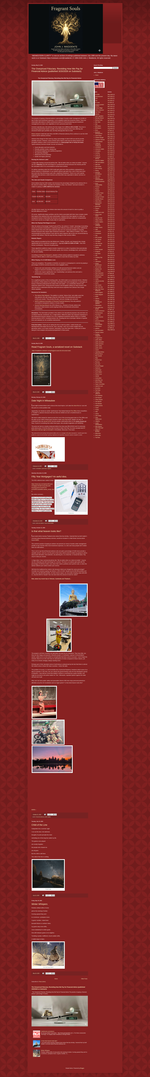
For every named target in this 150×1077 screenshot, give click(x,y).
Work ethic (98, 435)
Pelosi (97, 319)
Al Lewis (97, 102)
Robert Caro (98, 360)
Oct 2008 (110, 289)
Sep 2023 (110, 126)
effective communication (99, 178)
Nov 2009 (110, 265)
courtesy (97, 153)
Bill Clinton (98, 126)
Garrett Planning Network (42, 305)
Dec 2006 (110, 319)
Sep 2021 (110, 142)
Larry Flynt (65, 419)
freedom (97, 191)
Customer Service (97, 157)
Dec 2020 (110, 151)
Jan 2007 (110, 317)
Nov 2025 (110, 98)
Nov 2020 (110, 153)
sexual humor (47, 421)
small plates (98, 378)
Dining (97, 170)
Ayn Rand (97, 112)
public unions (98, 348)
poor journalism (99, 330)
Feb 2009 (110, 283)
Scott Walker (98, 372)
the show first (75, 405)
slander (97, 376)
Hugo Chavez (98, 227)
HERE (37, 540)
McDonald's (98, 277)
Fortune (97, 187)
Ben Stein (97, 122)
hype (96, 229)
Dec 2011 (110, 223)
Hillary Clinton (99, 220)
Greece (97, 208)
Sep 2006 (110, 323)
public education (99, 342)
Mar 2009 (110, 281)
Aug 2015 (110, 189)
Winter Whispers (39, 904)
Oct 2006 (110, 321)
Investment (98, 233)
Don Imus (97, 176)
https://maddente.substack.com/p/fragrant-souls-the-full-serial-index (51, 350)
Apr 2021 (110, 147)
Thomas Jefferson (97, 392)
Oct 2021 (110, 141)
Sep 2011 (110, 227)
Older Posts (84, 978)
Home (56, 978)
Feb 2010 (110, 261)
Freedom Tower (99, 193)
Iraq (96, 235)
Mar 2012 (110, 219)
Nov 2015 (110, 187)
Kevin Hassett (99, 249)
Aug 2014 (110, 199)
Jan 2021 (110, 149)
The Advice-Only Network (42, 295)
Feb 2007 (110, 315)
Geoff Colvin (98, 195)
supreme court (99, 386)
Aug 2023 (110, 128)
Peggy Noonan (99, 317)
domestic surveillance (98, 173)
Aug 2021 (110, 144)
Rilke (96, 358)
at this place (68, 433)
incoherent (98, 231)
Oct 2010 (110, 245)
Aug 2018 (110, 167)
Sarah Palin (98, 370)
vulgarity (49, 468)
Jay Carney (98, 239)
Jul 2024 (110, 116)
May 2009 (110, 277)
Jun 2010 (110, 253)
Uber (96, 411)
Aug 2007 (110, 307)
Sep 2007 (110, 305)
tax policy (97, 388)
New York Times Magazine (99, 289)
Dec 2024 (110, 110)
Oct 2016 (110, 177)
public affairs (98, 340)
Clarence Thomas (100, 139)
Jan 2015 (110, 195)
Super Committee (99, 384)
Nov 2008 (110, 287)
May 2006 (110, 329)
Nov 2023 (110, 124)
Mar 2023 (110, 132)
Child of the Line (39, 825)
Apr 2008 (110, 291)
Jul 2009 (110, 273)
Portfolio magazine (97, 335)
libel (96, 259)
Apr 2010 (110, 257)
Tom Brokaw (98, 403)
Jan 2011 (110, 239)
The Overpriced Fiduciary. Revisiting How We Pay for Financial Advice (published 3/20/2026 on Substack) (57, 69)
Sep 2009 (110, 269)
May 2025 (110, 104)
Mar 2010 (110, 259)
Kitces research (36, 134)
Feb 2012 (110, 221)
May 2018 (110, 169)
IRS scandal (98, 237)
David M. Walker (99, 160)
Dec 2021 (110, 138)
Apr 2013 (110, 207)
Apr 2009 (110, 279)
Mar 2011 (110, 235)
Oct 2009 (110, 267)
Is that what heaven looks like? (46, 531)
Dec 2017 (110, 171)
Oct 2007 (110, 303)
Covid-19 (97, 155)
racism (97, 350)
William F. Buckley (97, 430)
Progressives (98, 338)
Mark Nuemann (99, 273)
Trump (97, 409)
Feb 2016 (110, 185)
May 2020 (110, 159)
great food (44, 468)
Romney (97, 362)
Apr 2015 (110, 191)
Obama (97, 298)
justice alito (98, 245)
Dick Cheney (98, 168)
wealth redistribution (98, 423)
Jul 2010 (110, 251)
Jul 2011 (110, 231)
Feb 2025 (110, 108)
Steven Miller (98, 382)
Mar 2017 (110, 175)
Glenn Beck (98, 201)
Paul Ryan (98, 315)
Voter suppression (98, 418)
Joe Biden (97, 241)
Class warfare (98, 141)
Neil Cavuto (98, 285)
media (97, 279)
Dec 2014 (110, 197)
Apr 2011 (110, 233)
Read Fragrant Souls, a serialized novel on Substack (57, 347)
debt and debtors (40, 523)
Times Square (99, 399)
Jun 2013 (110, 205)
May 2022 (110, 136)
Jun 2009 (110, 275)
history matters (99, 222)
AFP (96, 98)
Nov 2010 (110, 243)
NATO (96, 283)
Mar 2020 (110, 161)
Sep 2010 (110, 247)
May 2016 (110, 181)
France (97, 189)
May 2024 (110, 118)
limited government (98, 264)
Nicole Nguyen (99, 294)
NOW (96, 296)
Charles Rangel (99, 137)
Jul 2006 (110, 327)
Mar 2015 (110, 193)
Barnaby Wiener (99, 118)
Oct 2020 (110, 155)
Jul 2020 (110, 157)
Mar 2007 (110, 313)
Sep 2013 (110, 203)
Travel (97, 407)
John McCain (98, 243)
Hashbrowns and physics (47, 1031)
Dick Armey (98, 166)
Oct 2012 (110, 213)
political (97, 328)
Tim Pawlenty (98, 395)
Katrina (97, 247)
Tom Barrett (98, 401)
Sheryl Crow (98, 374)
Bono (96, 130)
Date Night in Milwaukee (43, 400)
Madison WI (98, 269)
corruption (97, 151)
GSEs (96, 210)
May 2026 (110, 94)
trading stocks (99, 405)
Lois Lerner (98, 267)
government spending (98, 203)
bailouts (97, 114)
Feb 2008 (110, 295)
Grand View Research (45, 255)
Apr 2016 (110, 183)
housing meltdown (97, 224)
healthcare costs (99, 212)
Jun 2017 (110, 173)
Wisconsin (98, 433)
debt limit (97, 164)
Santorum (97, 368)
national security (99, 281)
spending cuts (99, 380)
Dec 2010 (110, 241)
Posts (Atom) (42, 981)
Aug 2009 (110, 271)
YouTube (97, 437)
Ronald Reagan (99, 366)
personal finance (99, 321)
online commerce (99, 311)
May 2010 (110, 255)
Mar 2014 (110, 201)
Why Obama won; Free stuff (99, 427)
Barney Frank (98, 120)
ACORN (97, 94)
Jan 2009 (110, 285)
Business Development (98, 132)
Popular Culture (99, 332)
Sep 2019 (110, 163)
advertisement (99, 96)
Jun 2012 (110, 217)
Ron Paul (97, 364)
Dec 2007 (110, 299)
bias (96, 124)
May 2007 (110, 311)
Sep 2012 (110, 215)
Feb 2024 (110, 122)
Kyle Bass (97, 253)
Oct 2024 (110, 112)
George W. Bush (99, 197)
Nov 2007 (110, 301)
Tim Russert (98, 397)
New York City (99, 287)
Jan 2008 (110, 297)
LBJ (96, 255)
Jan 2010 (110, 263)
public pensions (99, 344)
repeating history (99, 352)
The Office (74, 411)
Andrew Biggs (99, 108)
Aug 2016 (110, 179)
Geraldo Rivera (99, 199)
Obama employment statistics (98, 302)
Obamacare (98, 305)
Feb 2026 (110, 96)
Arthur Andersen (99, 110)
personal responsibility (98, 323)
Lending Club (98, 257)
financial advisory (40, 816)
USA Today (98, 415)
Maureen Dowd (99, 275)
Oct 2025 (110, 100)
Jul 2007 (110, 309)
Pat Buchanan (99, 313)
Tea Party (97, 390)
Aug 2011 (110, 229)
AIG (96, 100)
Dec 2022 (110, 134)
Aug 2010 (110, 249)
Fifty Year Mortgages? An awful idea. (49, 476)
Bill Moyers (98, 128)
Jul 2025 (110, 102)
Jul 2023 (110, 130)
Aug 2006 (110, 326)
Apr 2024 (110, 120)
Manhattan (98, 271)
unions (97, 413)
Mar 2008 (110, 293)
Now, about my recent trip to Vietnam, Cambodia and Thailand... (51, 578)
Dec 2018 (110, 165)
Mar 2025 (110, 106)
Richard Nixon (99, 354)
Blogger (82, 1068)
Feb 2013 (110, 209)
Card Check (98, 135)
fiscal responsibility (49, 523)
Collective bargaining (98, 144)
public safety (48, 816)
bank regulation (99, 116)
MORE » (34, 809)
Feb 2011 (110, 237)
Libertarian (98, 261)
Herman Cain (98, 218)
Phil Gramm (98, 326)
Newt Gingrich (99, 292)
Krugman (97, 251)
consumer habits (99, 149)
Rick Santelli (98, 356)
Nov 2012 (110, 211)
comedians (38, 468)
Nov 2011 (110, 225)
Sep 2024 (110, 114)
